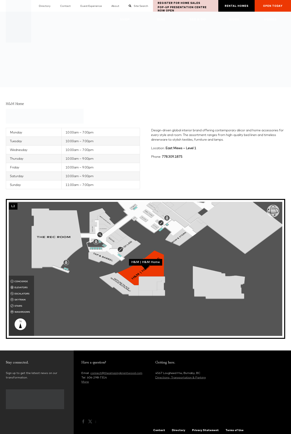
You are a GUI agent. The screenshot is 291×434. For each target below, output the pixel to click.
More (85, 381)
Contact (159, 430)
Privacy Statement (205, 430)
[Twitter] (90, 422)
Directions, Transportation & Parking (180, 377)
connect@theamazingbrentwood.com (116, 373)
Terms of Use (234, 430)
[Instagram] (97, 422)
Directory (178, 430)
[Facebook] (83, 422)
